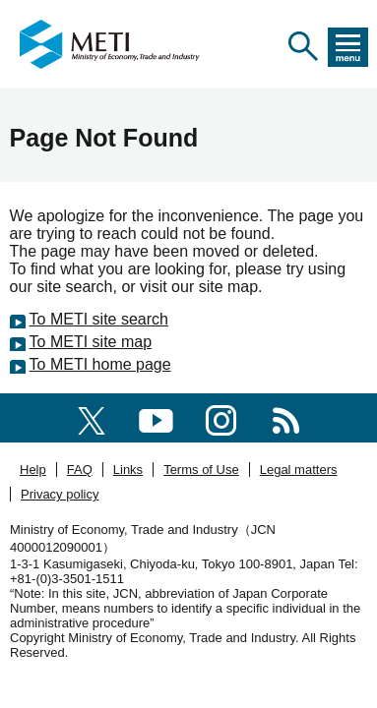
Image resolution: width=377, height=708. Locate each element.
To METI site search (99, 319)
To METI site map (91, 341)
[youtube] (156, 417)
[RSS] (286, 417)
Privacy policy (59, 494)
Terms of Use (201, 469)
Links (128, 469)
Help (33, 469)
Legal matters (299, 469)
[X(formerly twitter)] (91, 417)
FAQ (80, 469)
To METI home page (100, 364)
